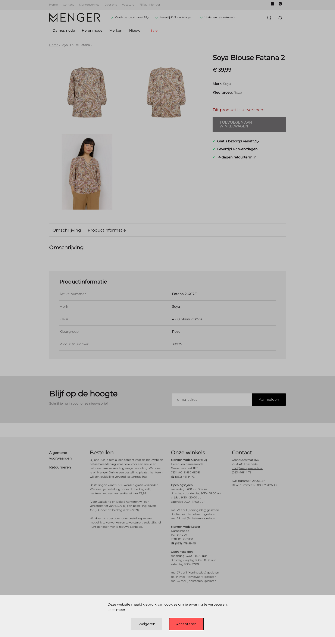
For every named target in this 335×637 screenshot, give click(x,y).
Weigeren (146, 624)
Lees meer (116, 610)
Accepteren (186, 624)
